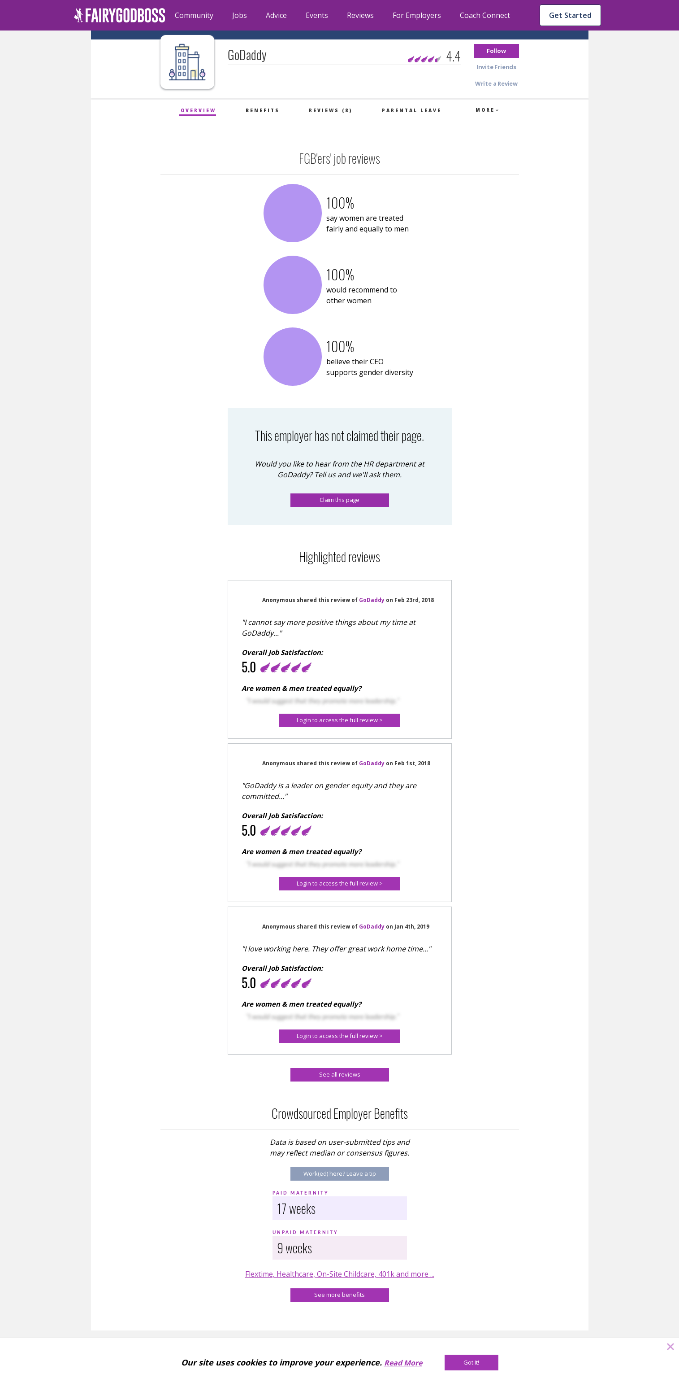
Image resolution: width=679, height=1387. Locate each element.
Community (194, 15)
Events (317, 15)
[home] (119, 15)
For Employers (417, 15)
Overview (198, 110)
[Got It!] (471, 1362)
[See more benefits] (339, 1295)
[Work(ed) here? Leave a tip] (339, 1174)
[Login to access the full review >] (339, 720)
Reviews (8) (330, 110)
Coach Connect (485, 15)
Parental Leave (411, 110)
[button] (496, 51)
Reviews (360, 15)
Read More (403, 1363)
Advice (276, 15)
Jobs (239, 15)
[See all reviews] (339, 1075)
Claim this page (339, 500)
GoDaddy (372, 600)
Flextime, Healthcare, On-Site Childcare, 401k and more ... (339, 1274)
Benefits (263, 110)
